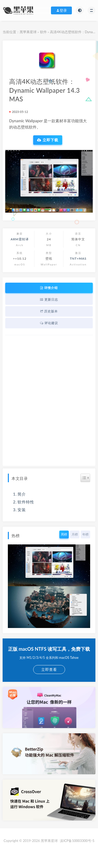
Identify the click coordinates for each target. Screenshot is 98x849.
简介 (22, 494)
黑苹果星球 (28, 32)
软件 (43, 32)
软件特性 (26, 501)
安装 (22, 509)
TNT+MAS (78, 258)
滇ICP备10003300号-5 (77, 841)
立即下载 (47, 140)
